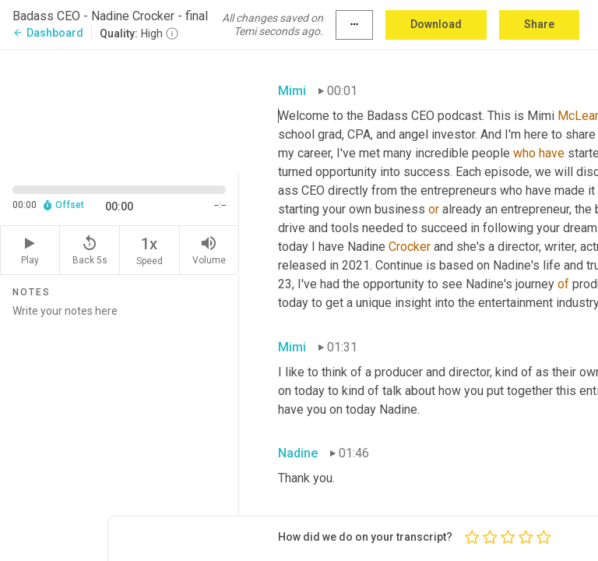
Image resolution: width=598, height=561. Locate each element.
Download (436, 24)
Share (539, 24)
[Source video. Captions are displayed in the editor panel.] (119, 110)
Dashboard (47, 32)
